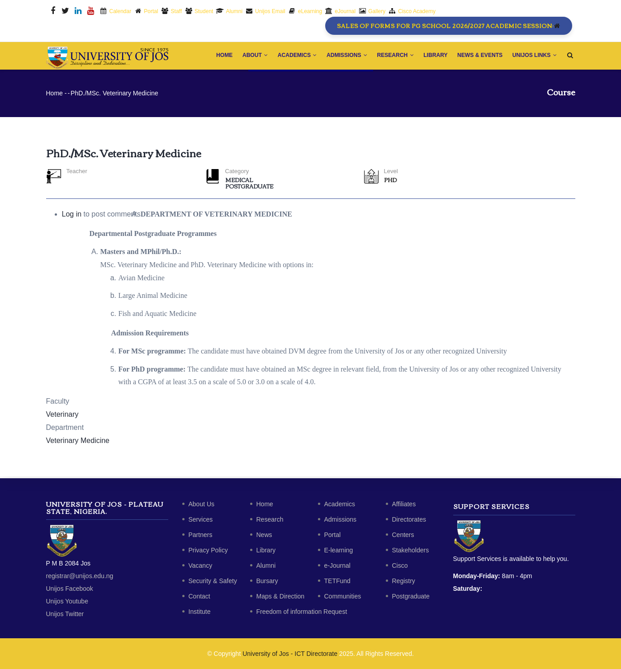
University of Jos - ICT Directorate (289, 653)
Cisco (400, 565)
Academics (292, 56)
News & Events (478, 56)
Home (218, 56)
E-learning (338, 550)
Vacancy (201, 565)
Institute (200, 611)
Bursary (267, 580)
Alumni (266, 565)
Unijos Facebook (69, 588)
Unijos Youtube (67, 601)
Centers (403, 534)
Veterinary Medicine (78, 442)
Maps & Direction (280, 596)
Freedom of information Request (301, 611)
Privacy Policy (208, 550)
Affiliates (404, 504)
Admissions (343, 56)
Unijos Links (534, 56)
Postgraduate (249, 188)
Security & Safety (213, 580)
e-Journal (337, 565)
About (249, 56)
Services (201, 519)
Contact (199, 596)
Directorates (409, 519)
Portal (332, 534)
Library (434, 56)
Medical (239, 181)
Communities (342, 596)
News (264, 534)
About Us (202, 504)
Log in (72, 216)
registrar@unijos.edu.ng (80, 575)
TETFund (337, 580)
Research (392, 56)
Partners (201, 534)
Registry (403, 580)
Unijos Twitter (65, 613)
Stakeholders (410, 550)
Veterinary (62, 416)
